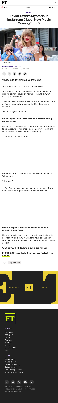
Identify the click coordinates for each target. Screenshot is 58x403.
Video (28, 7)
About (7, 345)
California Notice (11, 367)
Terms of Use (10, 359)
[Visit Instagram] (19, 382)
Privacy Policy (10, 362)
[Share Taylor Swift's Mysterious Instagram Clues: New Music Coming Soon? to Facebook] (4, 74)
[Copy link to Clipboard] (25, 74)
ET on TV (8, 342)
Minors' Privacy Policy (14, 372)
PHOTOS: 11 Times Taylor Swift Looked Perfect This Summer (27, 254)
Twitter (7, 337)
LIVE (5, 7)
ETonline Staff (10, 348)
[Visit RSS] (31, 382)
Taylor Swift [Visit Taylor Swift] (14, 263)
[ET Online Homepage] (5, 2)
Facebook (9, 332)
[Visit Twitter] (13, 382)
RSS (6, 350)
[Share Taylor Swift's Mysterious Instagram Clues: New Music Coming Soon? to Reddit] (14, 74)
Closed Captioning (12, 364)
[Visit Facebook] (7, 382)
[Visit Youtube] (25, 382)
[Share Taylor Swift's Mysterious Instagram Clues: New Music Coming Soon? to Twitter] (9, 74)
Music (29, 12)
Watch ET (52, 7)
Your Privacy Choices (14, 369)
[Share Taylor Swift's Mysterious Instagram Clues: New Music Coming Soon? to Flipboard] (20, 74)
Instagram (9, 335)
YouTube (8, 340)
